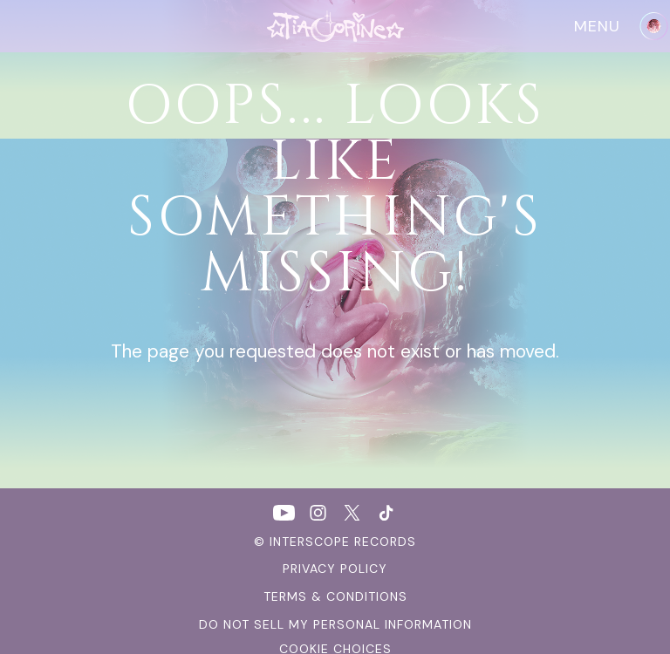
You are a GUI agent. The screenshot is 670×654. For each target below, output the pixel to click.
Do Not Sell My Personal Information (335, 624)
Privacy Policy (335, 568)
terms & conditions (335, 596)
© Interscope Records (335, 541)
